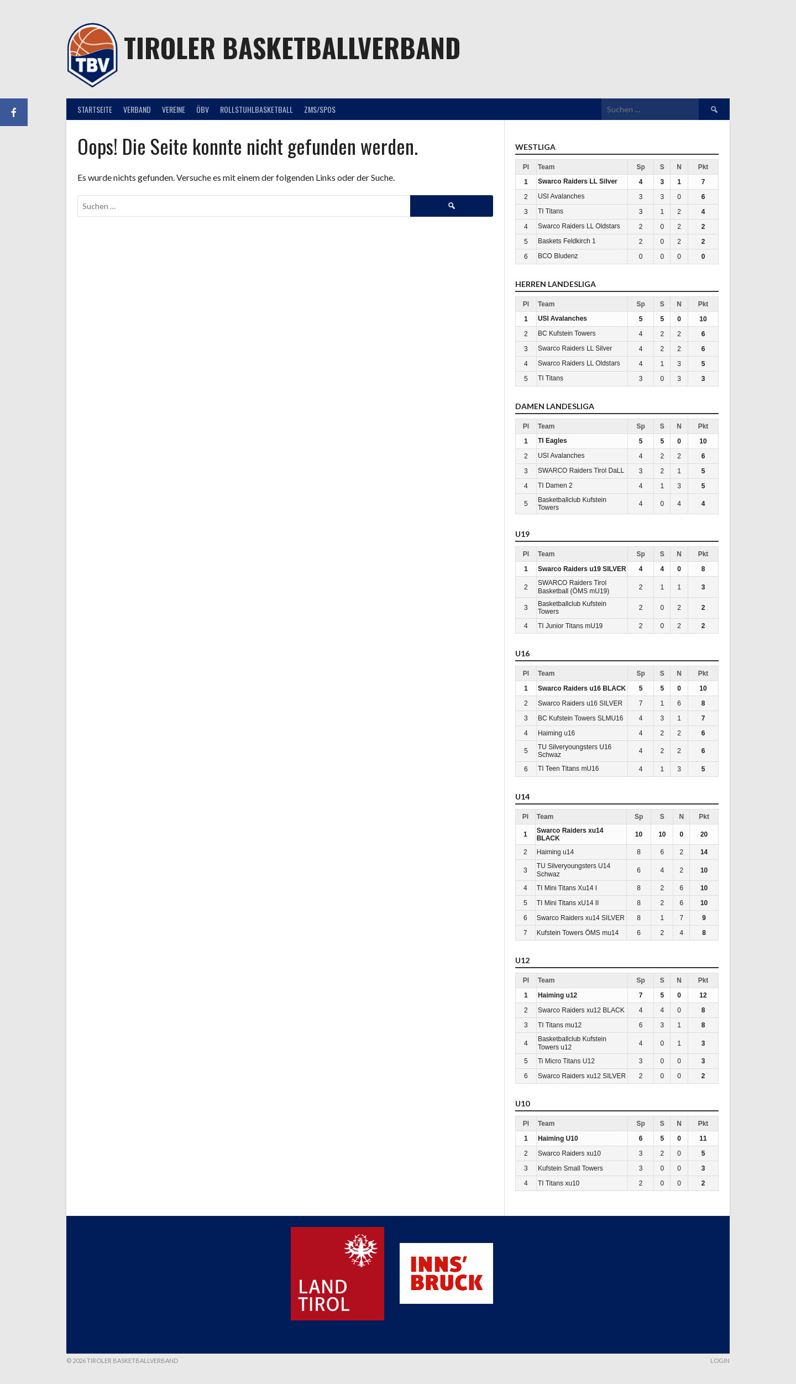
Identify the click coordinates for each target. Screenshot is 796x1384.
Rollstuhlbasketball (256, 109)
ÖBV (202, 109)
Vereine (173, 109)
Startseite (94, 109)
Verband (137, 109)
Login (720, 1360)
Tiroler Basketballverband (292, 47)
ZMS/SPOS (320, 109)
